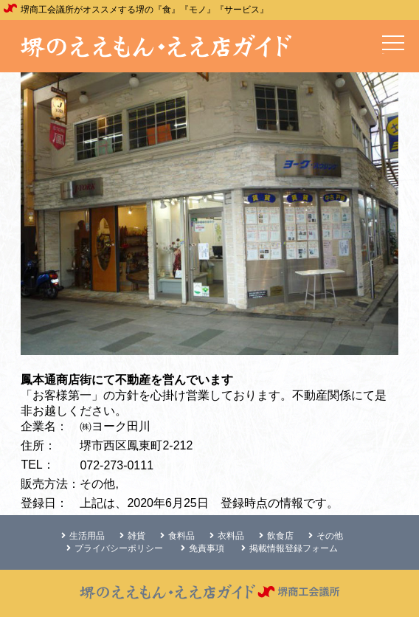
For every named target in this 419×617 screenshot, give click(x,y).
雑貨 (132, 536)
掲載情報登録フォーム (289, 548)
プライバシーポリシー (114, 548)
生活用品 (83, 536)
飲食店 (276, 536)
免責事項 (202, 548)
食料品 (177, 536)
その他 (325, 536)
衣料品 (227, 536)
